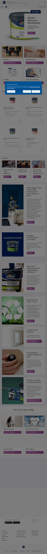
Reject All (36, 91)
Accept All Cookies (27, 91)
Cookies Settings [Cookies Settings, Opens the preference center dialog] (11, 91)
